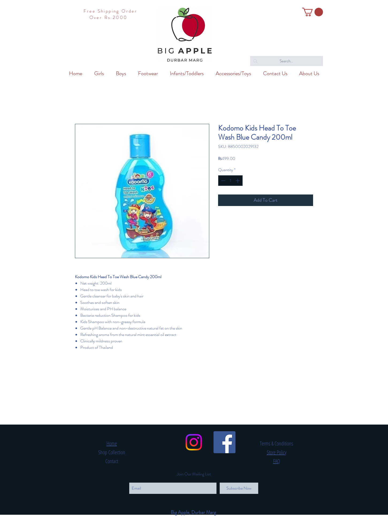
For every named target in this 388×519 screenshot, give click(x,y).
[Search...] (286, 61)
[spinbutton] (230, 180)
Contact (111, 461)
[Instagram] (194, 442)
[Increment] (238, 180)
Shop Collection (111, 452)
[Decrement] (222, 180)
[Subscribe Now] (239, 488)
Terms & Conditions (276, 443)
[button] (312, 12)
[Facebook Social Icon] (224, 442)
